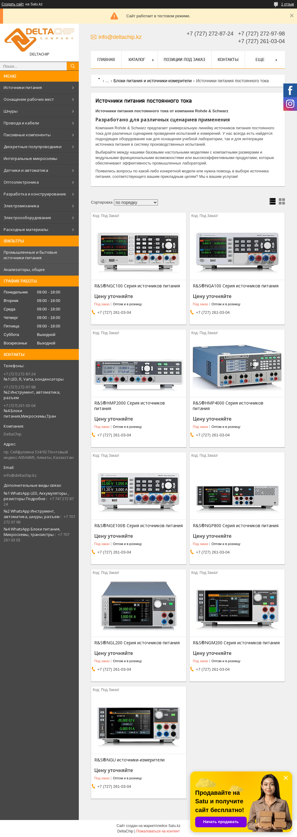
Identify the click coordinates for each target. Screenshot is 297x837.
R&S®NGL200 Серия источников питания (137, 643)
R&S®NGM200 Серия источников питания (236, 643)
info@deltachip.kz (20, 475)
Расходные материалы (26, 229)
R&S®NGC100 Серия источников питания (137, 286)
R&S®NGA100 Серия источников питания (236, 286)
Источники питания (23, 87)
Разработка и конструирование (35, 194)
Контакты (228, 59)
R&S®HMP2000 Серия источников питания (129, 405)
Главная (106, 59)
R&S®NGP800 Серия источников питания (236, 525)
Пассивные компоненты (27, 134)
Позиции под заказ (184, 59)
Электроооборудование (27, 217)
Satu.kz (174, 826)
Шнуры (11, 111)
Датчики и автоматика (26, 170)
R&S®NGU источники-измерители (129, 760)
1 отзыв (287, 4)
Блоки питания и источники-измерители (153, 80)
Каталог (136, 59)
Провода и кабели (21, 123)
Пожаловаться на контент (158, 831)
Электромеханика (21, 205)
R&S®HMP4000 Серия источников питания (228, 405)
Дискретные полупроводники (33, 146)
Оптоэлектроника (21, 182)
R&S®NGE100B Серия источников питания (138, 525)
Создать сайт (13, 4)
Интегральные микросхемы (30, 158)
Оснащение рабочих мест (29, 99)
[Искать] (73, 66)
